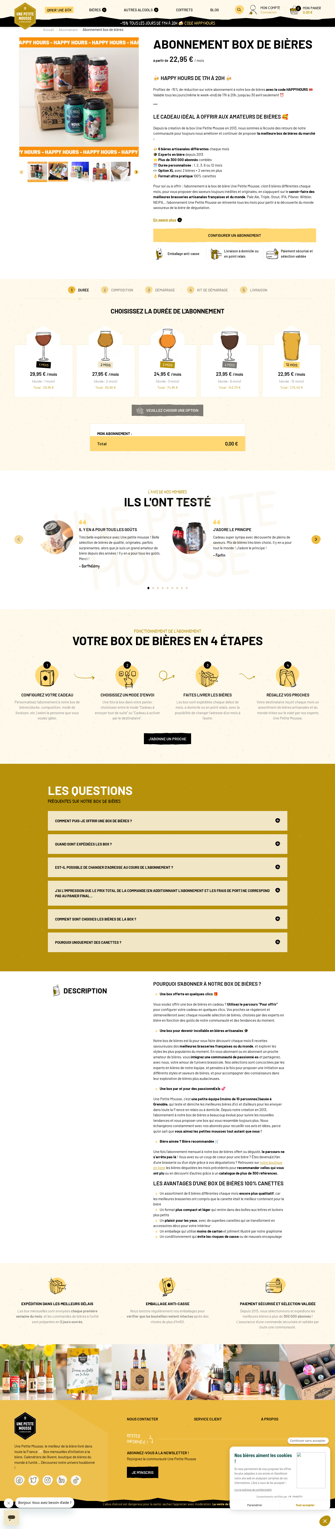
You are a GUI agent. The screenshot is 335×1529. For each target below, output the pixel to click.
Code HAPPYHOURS (199, 23)
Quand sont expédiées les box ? (167, 843)
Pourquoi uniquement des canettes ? (167, 942)
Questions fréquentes (210, 1430)
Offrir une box (59, 10)
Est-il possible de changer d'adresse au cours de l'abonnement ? (167, 867)
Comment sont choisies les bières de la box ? (167, 918)
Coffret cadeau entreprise (213, 1445)
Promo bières (204, 1437)
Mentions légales (274, 1430)
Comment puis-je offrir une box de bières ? (167, 820)
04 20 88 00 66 (138, 1443)
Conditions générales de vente (284, 1445)
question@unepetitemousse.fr (150, 1430)
